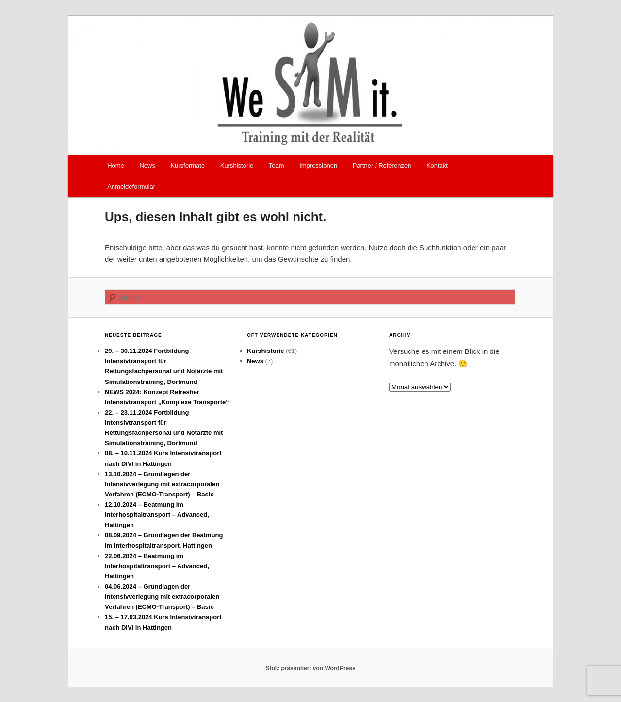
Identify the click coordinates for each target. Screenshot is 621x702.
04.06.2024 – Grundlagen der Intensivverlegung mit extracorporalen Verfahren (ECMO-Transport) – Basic (162, 596)
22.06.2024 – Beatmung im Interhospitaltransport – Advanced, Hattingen (157, 566)
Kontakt (437, 165)
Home (115, 165)
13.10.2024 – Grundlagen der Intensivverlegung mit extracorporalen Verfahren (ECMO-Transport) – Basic (162, 484)
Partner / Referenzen (382, 165)
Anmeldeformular (131, 186)
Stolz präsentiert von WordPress (310, 668)
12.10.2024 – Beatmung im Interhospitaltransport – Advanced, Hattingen (157, 514)
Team (276, 165)
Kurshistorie (237, 165)
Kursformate (187, 165)
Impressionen (318, 165)
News (147, 165)
